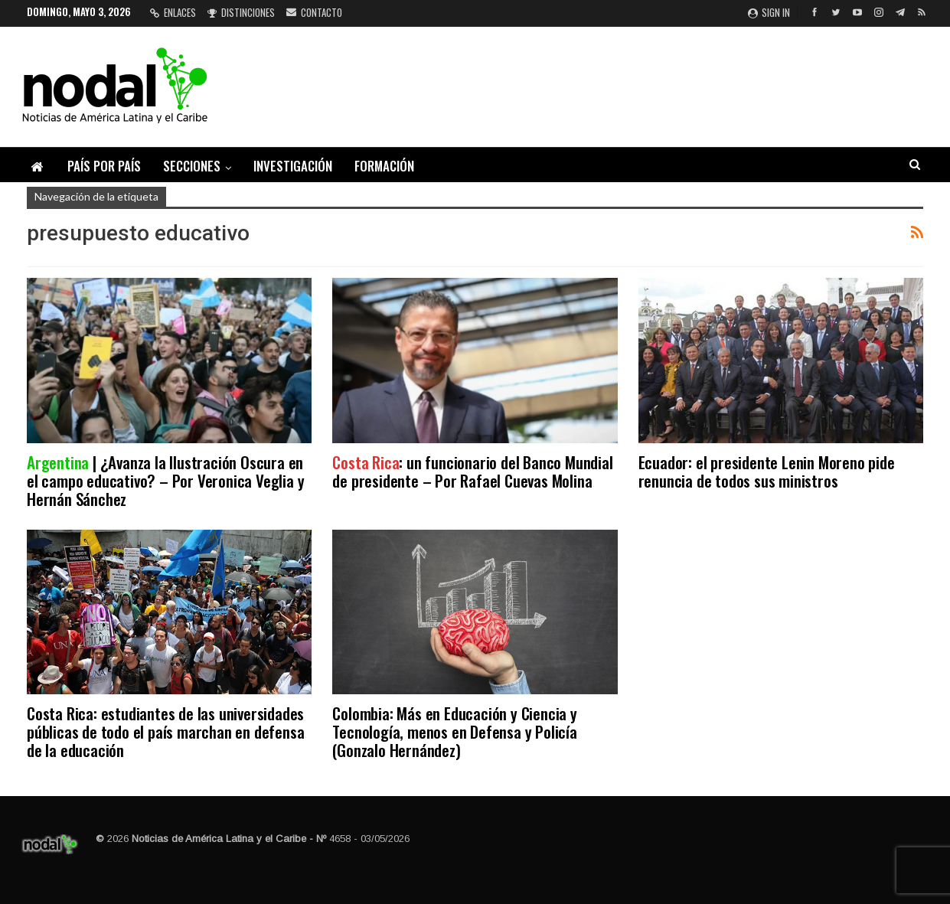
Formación (384, 165)
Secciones (191, 165)
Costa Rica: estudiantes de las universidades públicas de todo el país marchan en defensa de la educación (165, 731)
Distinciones (241, 12)
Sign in (769, 12)
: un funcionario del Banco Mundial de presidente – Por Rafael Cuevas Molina (472, 471)
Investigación (292, 165)
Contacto (314, 12)
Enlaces (173, 12)
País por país (104, 165)
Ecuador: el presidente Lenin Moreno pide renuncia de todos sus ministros (766, 471)
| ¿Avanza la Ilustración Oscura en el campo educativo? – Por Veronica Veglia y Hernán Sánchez (165, 480)
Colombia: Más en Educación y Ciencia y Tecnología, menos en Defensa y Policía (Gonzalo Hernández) (454, 731)
